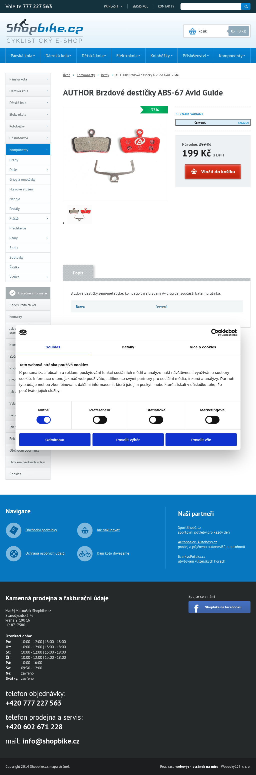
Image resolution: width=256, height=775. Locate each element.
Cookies (15, 474)
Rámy (29, 238)
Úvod (66, 75)
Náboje (15, 199)
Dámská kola (29, 91)
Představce (18, 228)
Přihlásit (111, 6)
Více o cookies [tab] (203, 347)
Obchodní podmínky (24, 450)
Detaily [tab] (128, 347)
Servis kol (140, 6)
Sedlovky (17, 257)
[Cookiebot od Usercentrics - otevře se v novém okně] (215, 332)
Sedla (14, 247)
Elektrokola (29, 114)
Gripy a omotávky (23, 179)
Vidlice (29, 277)
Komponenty (29, 149)
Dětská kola (29, 102)
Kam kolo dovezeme (113, 553)
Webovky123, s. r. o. (235, 766)
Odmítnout (55, 440)
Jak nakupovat (108, 530)
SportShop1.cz (189, 527)
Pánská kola (29, 79)
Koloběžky (29, 126)
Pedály (15, 208)
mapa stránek (60, 766)
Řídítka (14, 267)
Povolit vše (201, 440)
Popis (78, 273)
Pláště (29, 218)
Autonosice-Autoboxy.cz (197, 542)
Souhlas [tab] (53, 347)
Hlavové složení (22, 189)
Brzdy (14, 160)
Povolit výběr (128, 440)
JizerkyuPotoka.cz (192, 556)
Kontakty (166, 6)
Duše (29, 169)
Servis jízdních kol (23, 305)
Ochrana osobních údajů (27, 462)
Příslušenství (29, 138)
